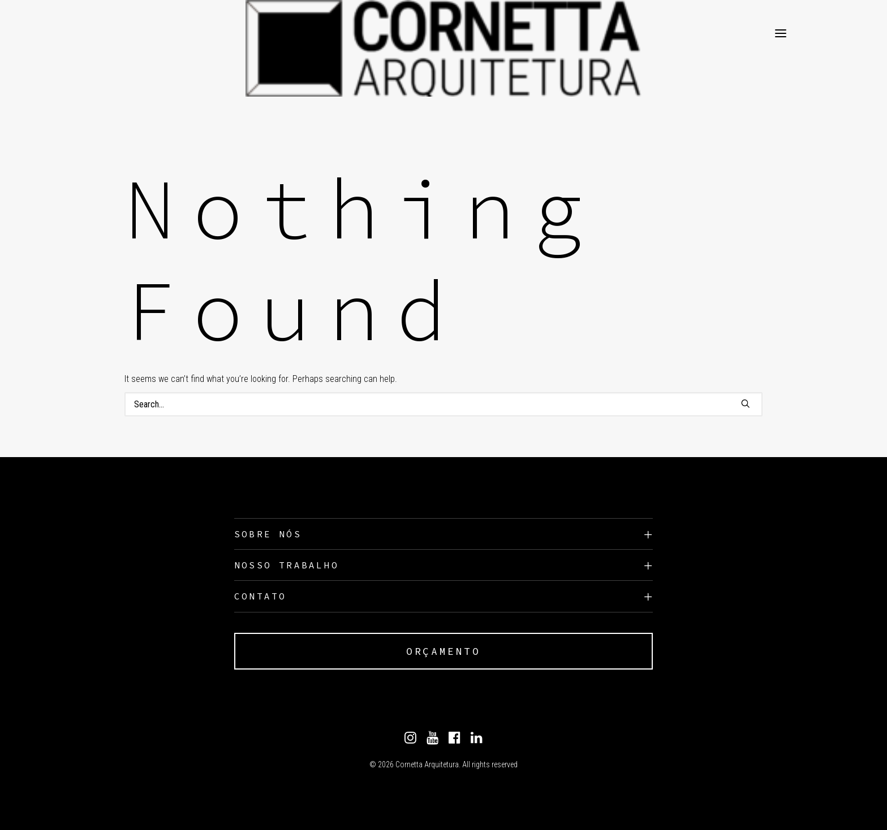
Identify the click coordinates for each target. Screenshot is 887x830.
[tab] (443, 534)
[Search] (443, 404)
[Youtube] (432, 740)
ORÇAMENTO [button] (443, 651)
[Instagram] (410, 740)
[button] (745, 403)
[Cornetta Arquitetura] (129, 33)
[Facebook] (454, 740)
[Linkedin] (477, 740)
